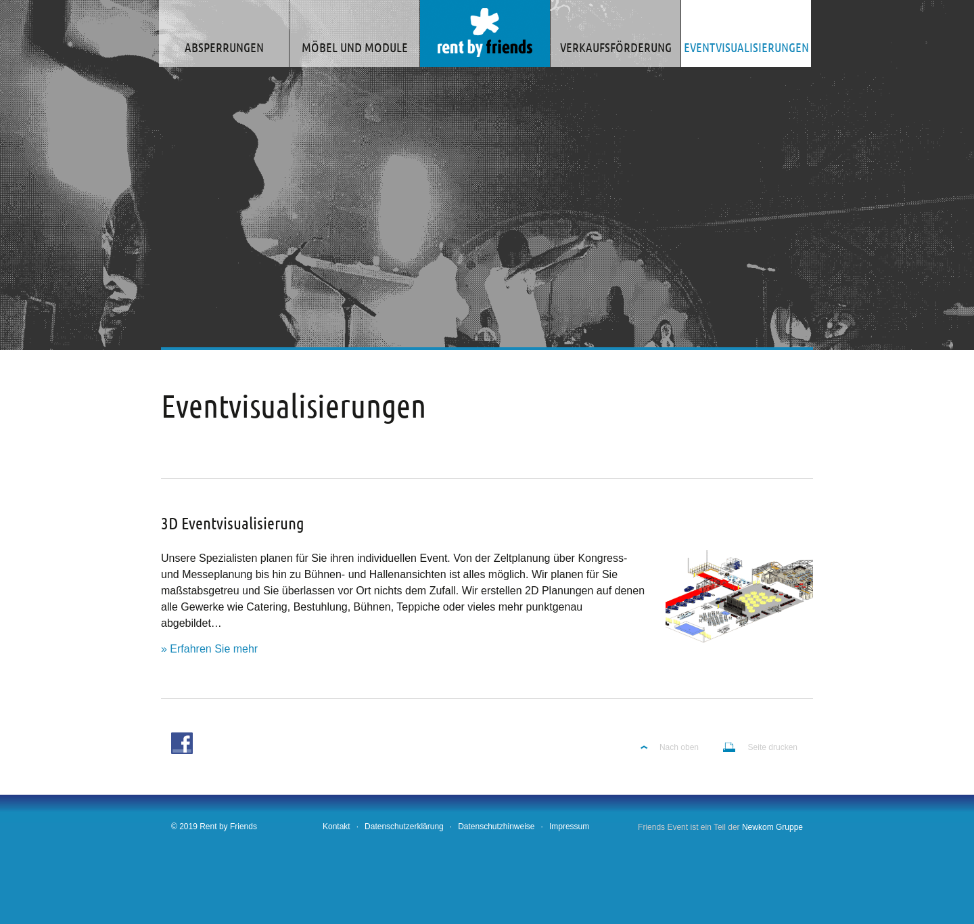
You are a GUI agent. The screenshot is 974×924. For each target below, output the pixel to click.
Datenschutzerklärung (404, 826)
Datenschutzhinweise (496, 826)
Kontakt (336, 826)
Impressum (569, 826)
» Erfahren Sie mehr (209, 649)
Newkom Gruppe (772, 827)
